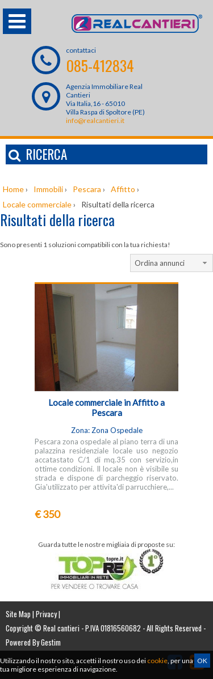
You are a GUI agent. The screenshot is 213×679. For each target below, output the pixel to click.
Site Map (18, 613)
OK (202, 660)
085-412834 (100, 65)
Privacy (46, 613)
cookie (157, 660)
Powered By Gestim (33, 642)
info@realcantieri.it (95, 120)
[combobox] (171, 263)
